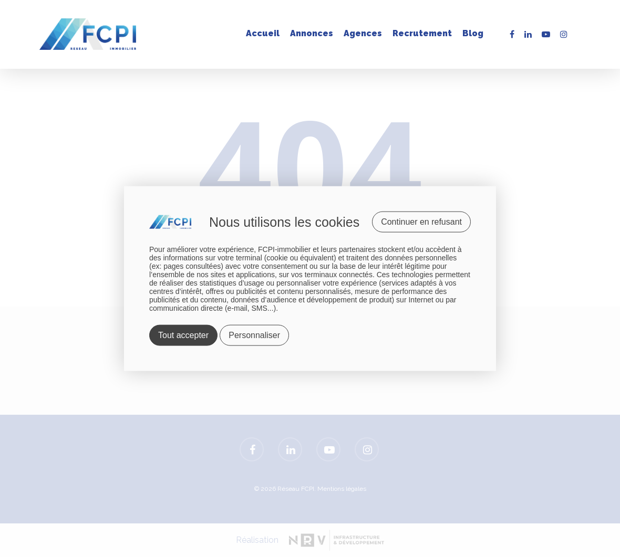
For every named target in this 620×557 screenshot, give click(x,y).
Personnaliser (254, 335)
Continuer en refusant (421, 221)
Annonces (311, 33)
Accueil (263, 33)
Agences (363, 33)
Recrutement (422, 33)
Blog (472, 33)
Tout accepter (183, 335)
